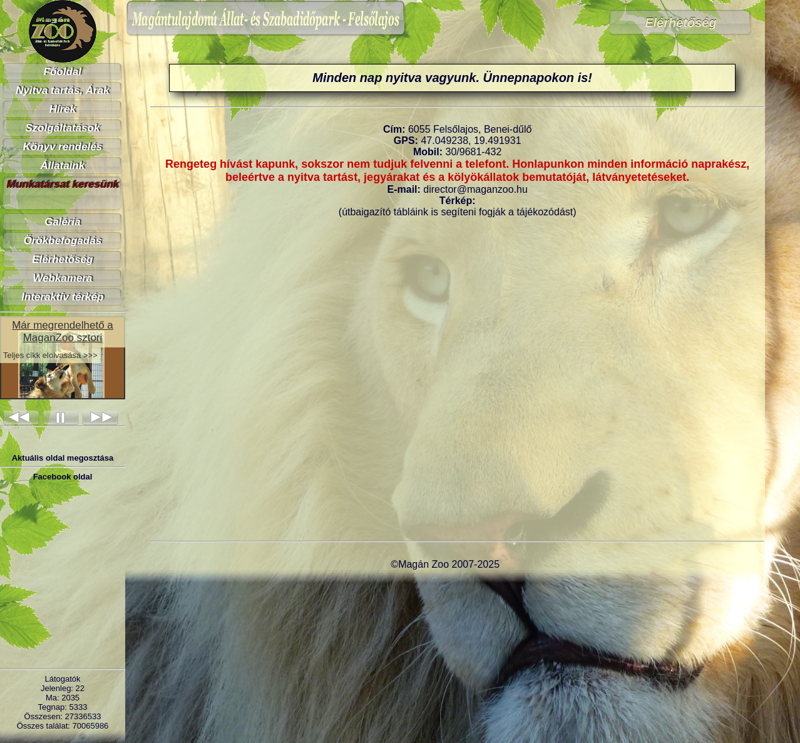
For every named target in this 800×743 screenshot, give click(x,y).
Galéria (62, 222)
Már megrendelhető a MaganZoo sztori (62, 331)
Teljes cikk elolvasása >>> (50, 355)
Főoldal (62, 72)
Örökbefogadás (63, 241)
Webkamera (62, 278)
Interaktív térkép (62, 297)
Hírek (62, 109)
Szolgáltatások (62, 128)
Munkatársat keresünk (62, 184)
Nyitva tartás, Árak (62, 90)
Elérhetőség (62, 259)
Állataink (63, 166)
